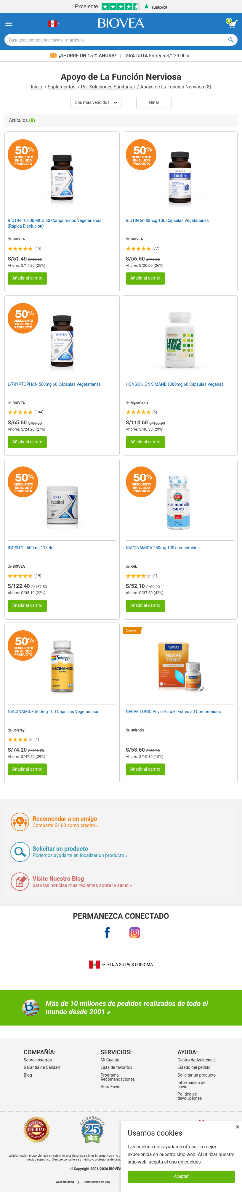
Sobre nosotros (38, 1060)
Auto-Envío (111, 1086)
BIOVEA (18, 239)
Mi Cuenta (110, 1060)
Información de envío (191, 1084)
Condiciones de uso (97, 1182)
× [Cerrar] (237, 1127)
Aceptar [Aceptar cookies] (181, 1176)
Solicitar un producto (196, 1075)
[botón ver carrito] (233, 24)
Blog (28, 1075)
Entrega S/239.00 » (157, 55)
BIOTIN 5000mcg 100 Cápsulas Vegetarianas (167, 220)
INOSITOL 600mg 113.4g (30, 547)
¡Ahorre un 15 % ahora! (83, 55)
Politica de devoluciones (189, 1096)
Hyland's (137, 730)
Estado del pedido (193, 1067)
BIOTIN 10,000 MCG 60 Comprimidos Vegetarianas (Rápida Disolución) (54, 223)
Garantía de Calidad (42, 1067)
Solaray (18, 730)
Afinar (153, 102)
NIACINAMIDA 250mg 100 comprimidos (163, 547)
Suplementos (62, 87)
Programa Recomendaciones (118, 1077)
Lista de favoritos (116, 1067)
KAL (134, 566)
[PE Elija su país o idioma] (54, 24)
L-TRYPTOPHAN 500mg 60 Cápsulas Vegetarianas (54, 384)
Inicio (37, 87)
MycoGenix (139, 403)
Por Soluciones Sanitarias (108, 87)
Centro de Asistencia (196, 1060)
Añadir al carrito (27, 278)
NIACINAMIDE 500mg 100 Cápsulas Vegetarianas (53, 711)
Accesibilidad (65, 1182)
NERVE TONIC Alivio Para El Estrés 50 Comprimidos (173, 711)
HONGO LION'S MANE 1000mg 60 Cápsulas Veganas (175, 384)
